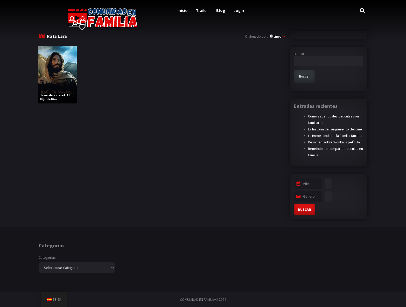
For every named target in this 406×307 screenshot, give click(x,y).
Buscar (299, 53)
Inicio (183, 10)
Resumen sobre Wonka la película (334, 142)
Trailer (202, 10)
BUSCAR (304, 209)
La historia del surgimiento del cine (335, 129)
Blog (220, 10)
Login (239, 10)
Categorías (47, 257)
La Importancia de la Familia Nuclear (335, 135)
